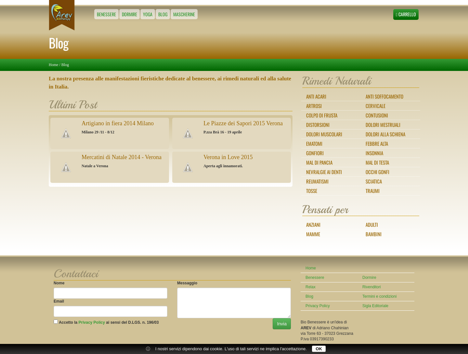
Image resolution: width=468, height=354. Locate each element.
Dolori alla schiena (385, 134)
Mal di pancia (319, 162)
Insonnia (374, 153)
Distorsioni (318, 124)
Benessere (106, 14)
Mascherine (184, 14)
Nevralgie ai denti (324, 171)
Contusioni (377, 115)
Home (53, 64)
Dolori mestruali (383, 124)
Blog (162, 14)
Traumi (373, 190)
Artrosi (314, 105)
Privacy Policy (92, 322)
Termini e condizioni (379, 296)
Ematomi (314, 143)
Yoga (147, 14)
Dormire (129, 14)
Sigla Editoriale (375, 306)
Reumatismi (317, 181)
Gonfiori (315, 153)
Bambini (374, 234)
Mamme (313, 234)
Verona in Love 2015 (228, 157)
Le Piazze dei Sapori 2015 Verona (243, 123)
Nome (59, 283)
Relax (311, 287)
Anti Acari (316, 96)
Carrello (406, 14)
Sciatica (374, 181)
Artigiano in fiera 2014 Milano (118, 123)
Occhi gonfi (377, 171)
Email (59, 301)
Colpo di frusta (321, 115)
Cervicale (375, 105)
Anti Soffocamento (384, 96)
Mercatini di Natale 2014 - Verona (122, 157)
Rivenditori (371, 287)
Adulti (372, 224)
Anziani (313, 224)
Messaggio (187, 283)
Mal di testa (377, 162)
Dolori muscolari (324, 134)
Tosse (311, 190)
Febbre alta (377, 143)
